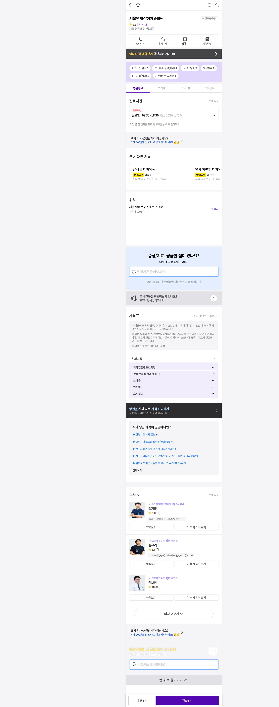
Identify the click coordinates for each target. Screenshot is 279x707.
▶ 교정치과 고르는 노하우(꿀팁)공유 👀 (153, 441)
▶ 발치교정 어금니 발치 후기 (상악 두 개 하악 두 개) (159, 463)
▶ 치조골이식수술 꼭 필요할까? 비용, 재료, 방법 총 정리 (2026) (165, 456)
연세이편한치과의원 (210, 169)
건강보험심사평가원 (163, 334)
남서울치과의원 (144, 169)
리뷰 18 (143, 25)
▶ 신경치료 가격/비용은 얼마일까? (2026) (154, 449)
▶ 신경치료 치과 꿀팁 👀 (146, 434)
